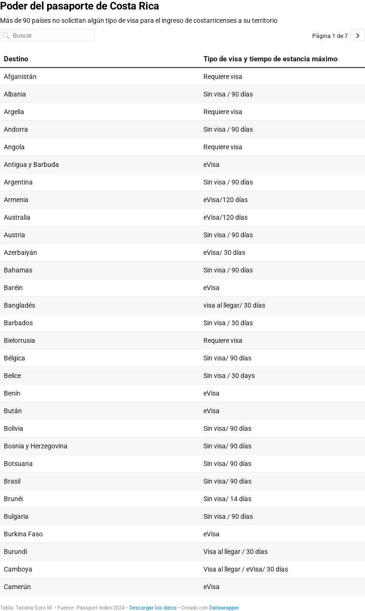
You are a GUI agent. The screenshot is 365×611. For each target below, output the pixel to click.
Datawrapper (224, 608)
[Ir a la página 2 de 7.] (358, 35)
